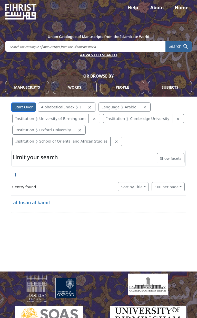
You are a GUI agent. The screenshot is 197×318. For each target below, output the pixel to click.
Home (181, 7)
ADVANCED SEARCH (98, 54)
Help (132, 7)
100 (167, 186)
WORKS (74, 87)
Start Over (23, 106)
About (157, 7)
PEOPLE (122, 87)
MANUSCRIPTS (27, 87)
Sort (131, 186)
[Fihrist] (98, 12)
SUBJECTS (170, 87)
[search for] (85, 46)
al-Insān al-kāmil (31, 202)
